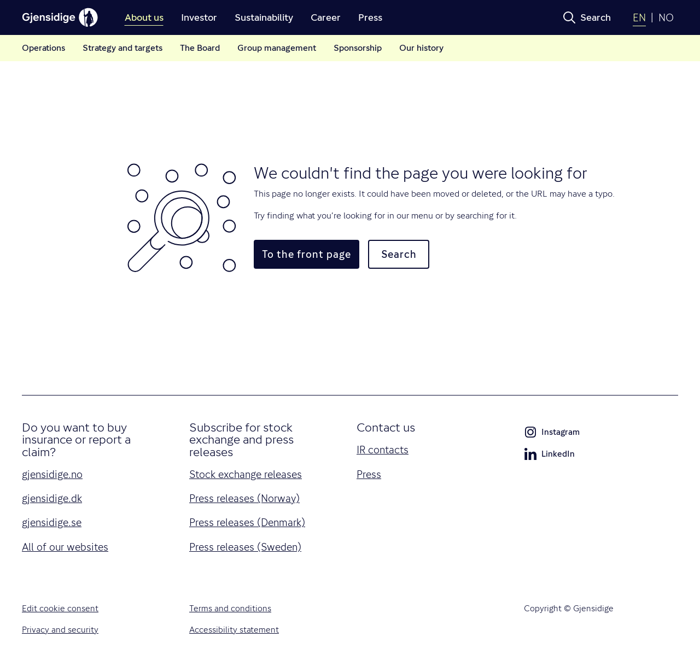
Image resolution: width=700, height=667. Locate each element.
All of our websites (65, 547)
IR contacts (383, 450)
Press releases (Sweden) (245, 547)
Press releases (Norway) (244, 498)
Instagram (552, 434)
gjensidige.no (52, 474)
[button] (587, 17)
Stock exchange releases (245, 474)
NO (666, 17)
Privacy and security (60, 630)
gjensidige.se (51, 522)
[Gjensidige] (60, 17)
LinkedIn (549, 456)
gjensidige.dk (52, 498)
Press (369, 474)
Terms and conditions (230, 608)
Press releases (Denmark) (247, 522)
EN (639, 17)
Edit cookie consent (60, 608)
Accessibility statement (234, 630)
